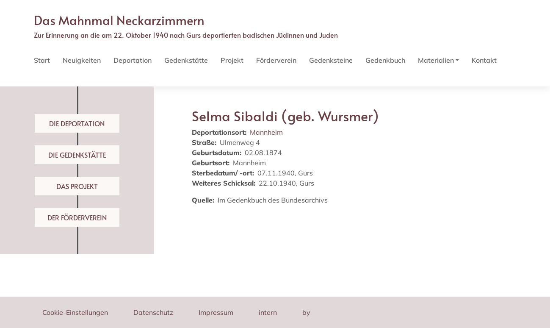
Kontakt (484, 60)
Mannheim (266, 132)
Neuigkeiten (82, 60)
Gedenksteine (331, 60)
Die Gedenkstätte (77, 154)
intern (268, 312)
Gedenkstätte (186, 60)
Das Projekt (77, 186)
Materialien (436, 60)
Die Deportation (77, 123)
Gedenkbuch (385, 60)
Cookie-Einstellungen (75, 312)
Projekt (232, 60)
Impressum (216, 312)
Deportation (132, 60)
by (306, 312)
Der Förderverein (77, 217)
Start (42, 60)
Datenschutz (153, 312)
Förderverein (276, 60)
